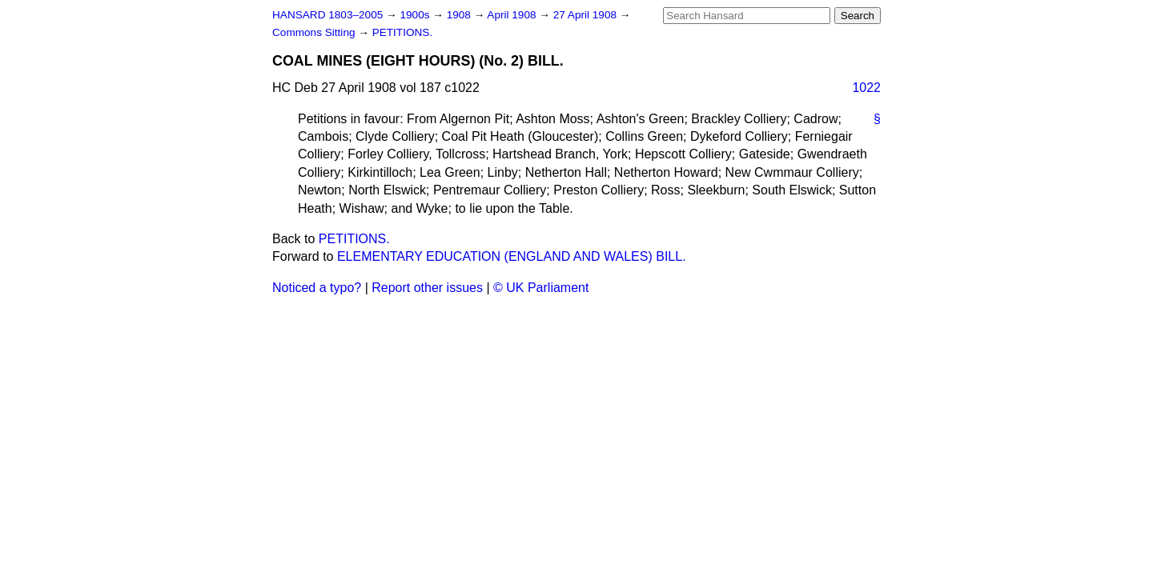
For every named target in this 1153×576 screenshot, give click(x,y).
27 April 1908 (586, 15)
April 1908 (513, 15)
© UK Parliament (541, 287)
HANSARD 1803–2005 (327, 15)
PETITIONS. (402, 32)
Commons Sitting (315, 32)
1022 (866, 87)
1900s (416, 15)
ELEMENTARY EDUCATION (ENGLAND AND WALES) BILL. (511, 256)
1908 (460, 15)
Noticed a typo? (316, 287)
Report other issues (427, 287)
